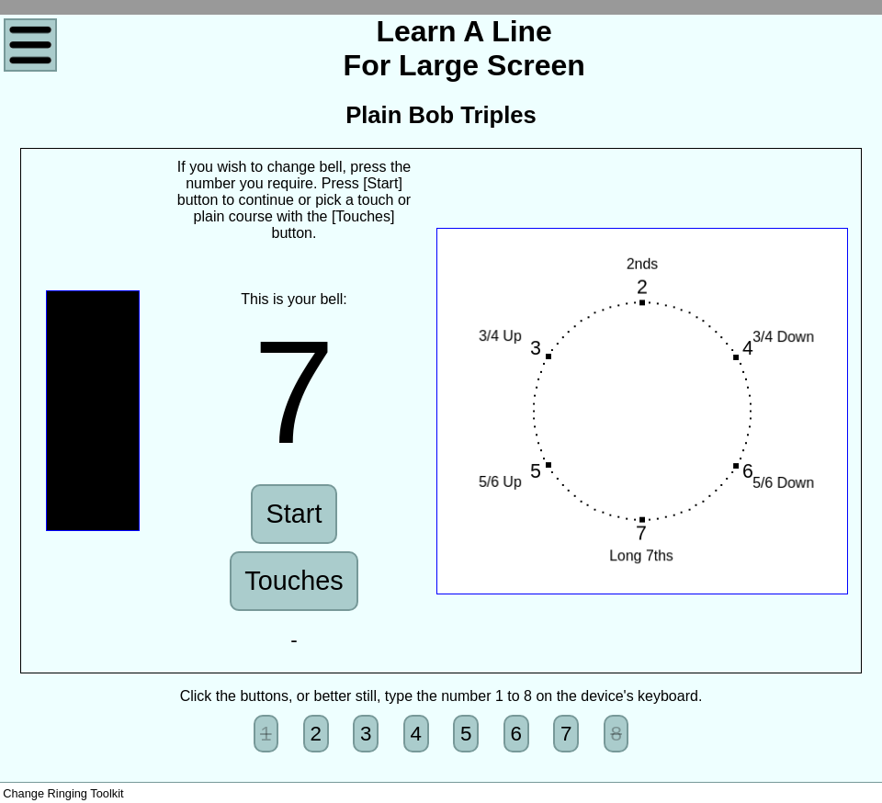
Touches (293, 580)
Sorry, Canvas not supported (93, 410)
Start (294, 513)
